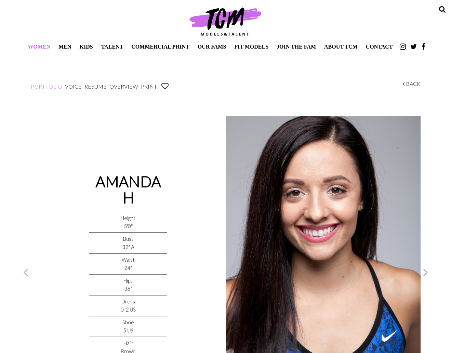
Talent (112, 47)
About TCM (341, 47)
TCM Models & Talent (226, 21)
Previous (26, 272)
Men (64, 47)
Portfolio (46, 86)
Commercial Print (160, 47)
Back (412, 83)
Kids (86, 47)
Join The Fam (296, 47)
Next (426, 272)
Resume (95, 86)
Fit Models (251, 47)
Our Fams (212, 47)
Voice (73, 86)
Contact (379, 47)
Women (39, 47)
